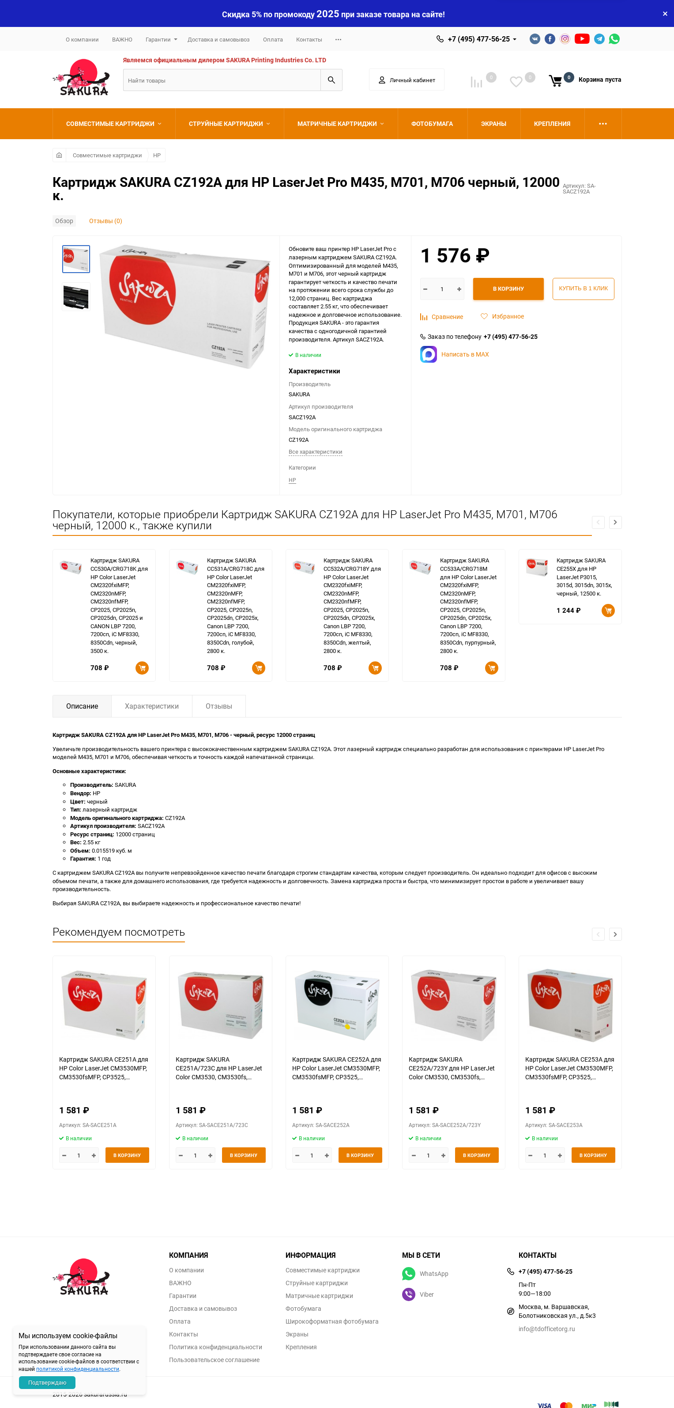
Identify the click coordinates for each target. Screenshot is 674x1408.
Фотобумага (303, 1309)
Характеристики (152, 706)
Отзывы (219, 706)
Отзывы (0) (105, 220)
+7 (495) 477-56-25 (479, 39)
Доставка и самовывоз (219, 39)
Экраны (297, 1334)
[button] (615, 522)
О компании (82, 39)
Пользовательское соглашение (214, 1360)
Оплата (273, 39)
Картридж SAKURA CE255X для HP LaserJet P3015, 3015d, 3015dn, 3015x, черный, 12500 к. (584, 576)
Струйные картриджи (317, 1283)
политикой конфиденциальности (77, 1368)
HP (157, 155)
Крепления (301, 1347)
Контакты (309, 39)
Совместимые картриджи (107, 155)
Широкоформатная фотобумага (332, 1321)
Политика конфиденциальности (215, 1347)
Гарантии (158, 39)
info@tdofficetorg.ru (547, 1329)
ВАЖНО (122, 39)
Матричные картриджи (319, 1296)
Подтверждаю (47, 1382)
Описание (82, 706)
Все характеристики (316, 451)
